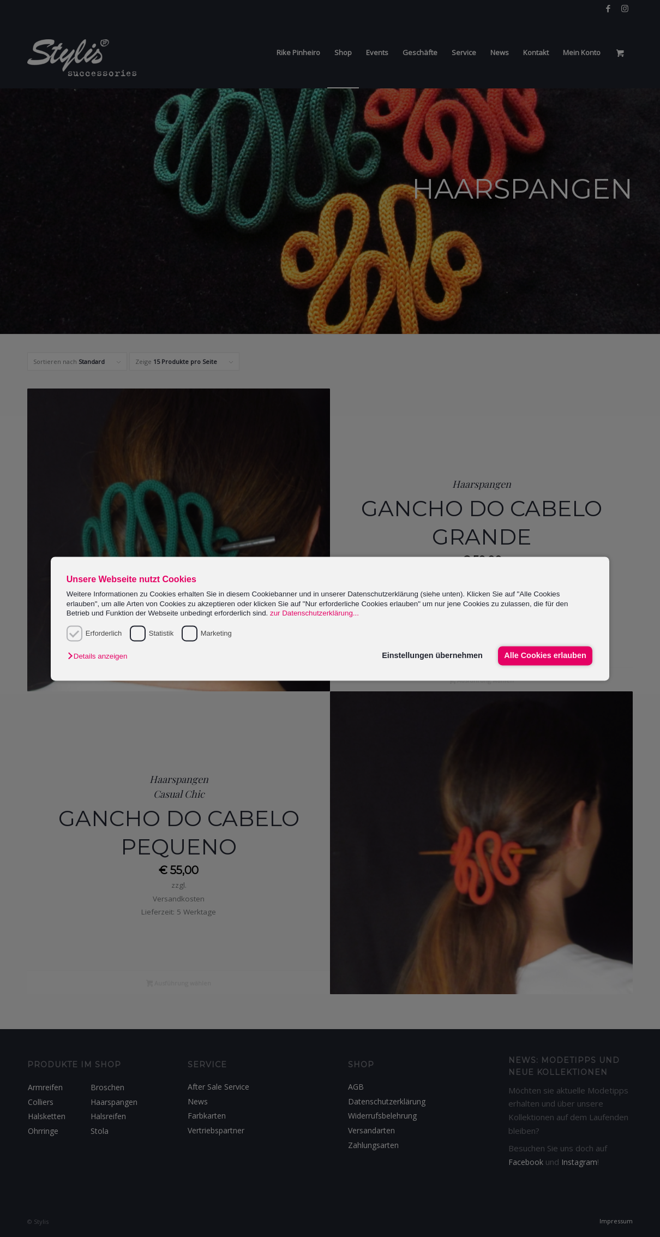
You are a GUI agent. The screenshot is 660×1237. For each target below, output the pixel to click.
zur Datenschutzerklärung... (314, 613)
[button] (100, 657)
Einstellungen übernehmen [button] (432, 656)
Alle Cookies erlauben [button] (545, 656)
